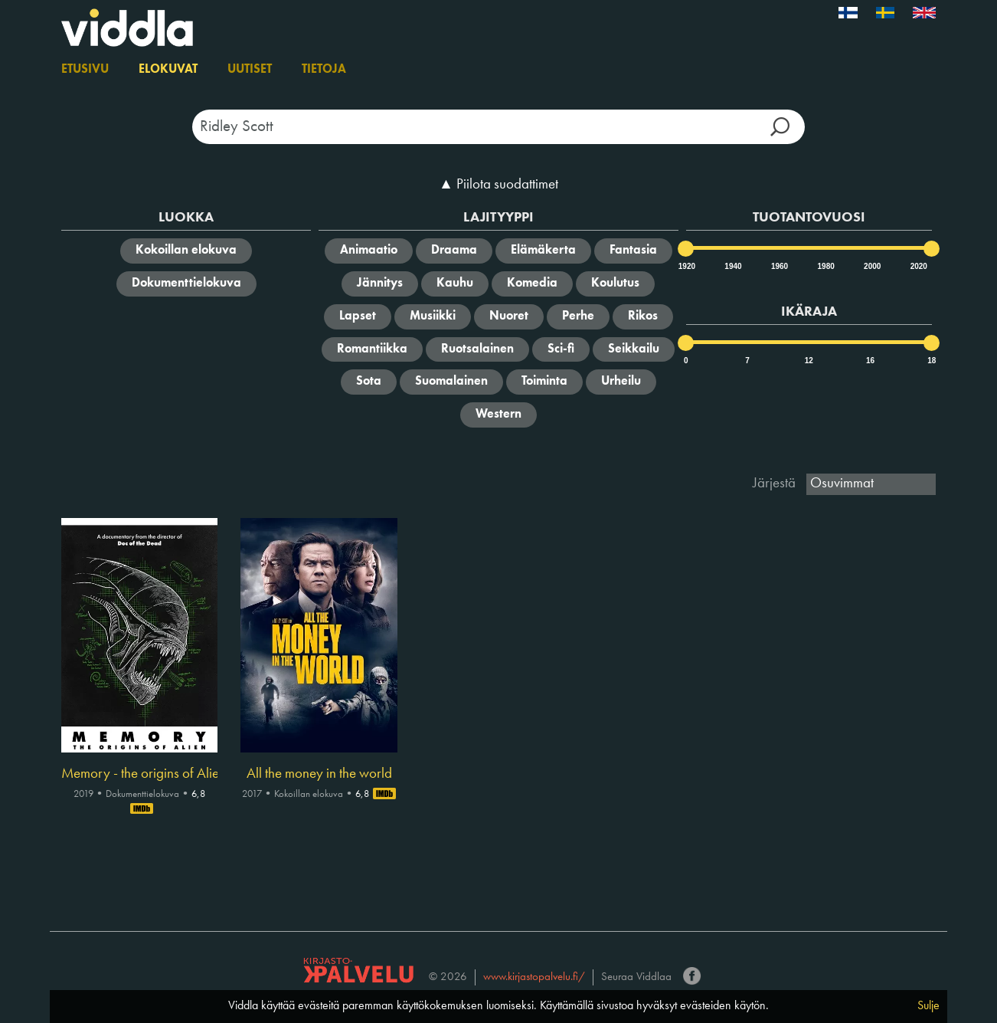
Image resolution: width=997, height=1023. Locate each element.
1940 (732, 266)
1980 (825, 266)
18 (931, 360)
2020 (918, 266)
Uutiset (249, 70)
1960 (778, 266)
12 (809, 360)
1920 (686, 266)
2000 (871, 266)
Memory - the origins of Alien (139, 774)
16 (870, 360)
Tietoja (324, 70)
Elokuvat (168, 70)
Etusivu (85, 70)
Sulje (928, 1006)
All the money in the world (319, 774)
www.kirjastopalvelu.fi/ (534, 977)
